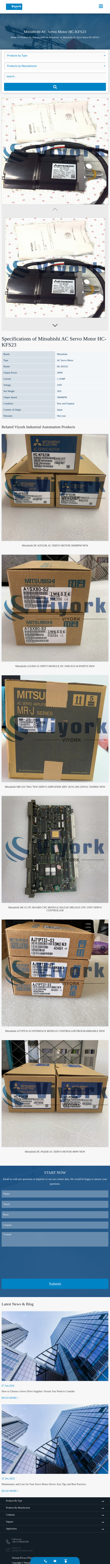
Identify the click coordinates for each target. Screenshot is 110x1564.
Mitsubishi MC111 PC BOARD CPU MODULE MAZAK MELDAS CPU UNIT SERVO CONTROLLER (55, 909)
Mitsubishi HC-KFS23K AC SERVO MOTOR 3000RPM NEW (55, 545)
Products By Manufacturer (33, 37)
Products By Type (14, 1501)
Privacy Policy (26, 1558)
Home (13, 37)
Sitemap (15, 1558)
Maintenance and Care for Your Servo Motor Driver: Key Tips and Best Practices (44, 1484)
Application (11, 1528)
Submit (55, 1283)
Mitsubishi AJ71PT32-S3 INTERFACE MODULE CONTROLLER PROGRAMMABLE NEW (55, 1031)
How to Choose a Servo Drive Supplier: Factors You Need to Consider (38, 1391)
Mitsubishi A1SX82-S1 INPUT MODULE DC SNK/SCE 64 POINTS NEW (55, 666)
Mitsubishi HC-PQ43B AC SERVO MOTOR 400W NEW (55, 1151)
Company (10, 1515)
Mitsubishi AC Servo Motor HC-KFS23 (81, 37)
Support (9, 1521)
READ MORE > (10, 1397)
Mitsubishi (54, 37)
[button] (55, 325)
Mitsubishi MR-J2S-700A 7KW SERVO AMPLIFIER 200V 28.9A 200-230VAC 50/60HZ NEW (55, 786)
